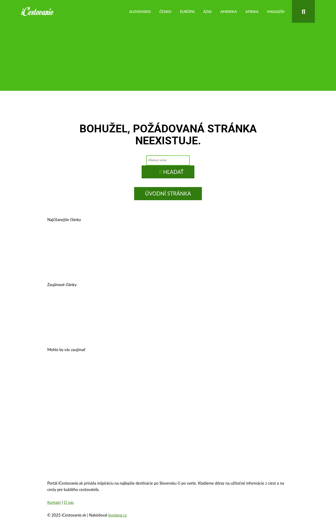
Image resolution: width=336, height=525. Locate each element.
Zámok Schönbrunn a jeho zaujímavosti (186, 371)
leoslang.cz (117, 515)
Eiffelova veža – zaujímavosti (232, 393)
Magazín (275, 11)
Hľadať (171, 172)
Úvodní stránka (168, 193)
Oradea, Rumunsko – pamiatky (163, 393)
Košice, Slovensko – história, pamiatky (93, 263)
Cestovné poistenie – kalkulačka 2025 (93, 305)
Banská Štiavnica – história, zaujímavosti (150, 240)
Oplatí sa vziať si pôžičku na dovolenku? (96, 371)
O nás (69, 502)
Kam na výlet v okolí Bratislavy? (174, 263)
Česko (165, 11)
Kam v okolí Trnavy (220, 240)
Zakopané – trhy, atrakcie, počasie (89, 393)
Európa (187, 11)
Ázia (207, 11)
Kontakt (54, 502)
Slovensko (140, 11)
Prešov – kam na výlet (77, 240)
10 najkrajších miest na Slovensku (90, 328)
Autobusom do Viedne (232, 305)
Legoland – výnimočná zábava (170, 305)
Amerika (228, 11)
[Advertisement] (168, 58)
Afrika (252, 11)
